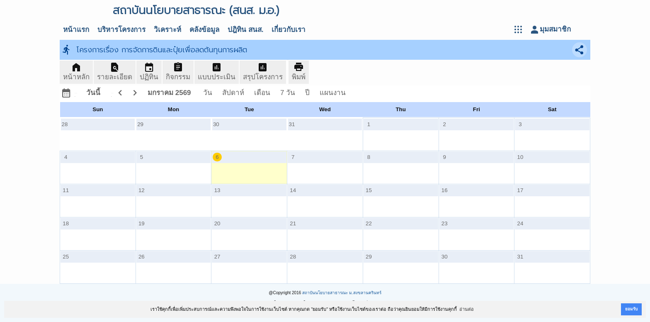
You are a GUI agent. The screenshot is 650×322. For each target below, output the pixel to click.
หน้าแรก (76, 30)
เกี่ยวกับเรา (289, 30)
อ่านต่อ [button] (466, 309)
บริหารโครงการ (121, 30)
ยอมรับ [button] (631, 309)
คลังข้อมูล (204, 30)
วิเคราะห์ (167, 30)
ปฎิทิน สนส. (245, 30)
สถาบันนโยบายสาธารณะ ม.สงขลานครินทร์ (341, 292)
